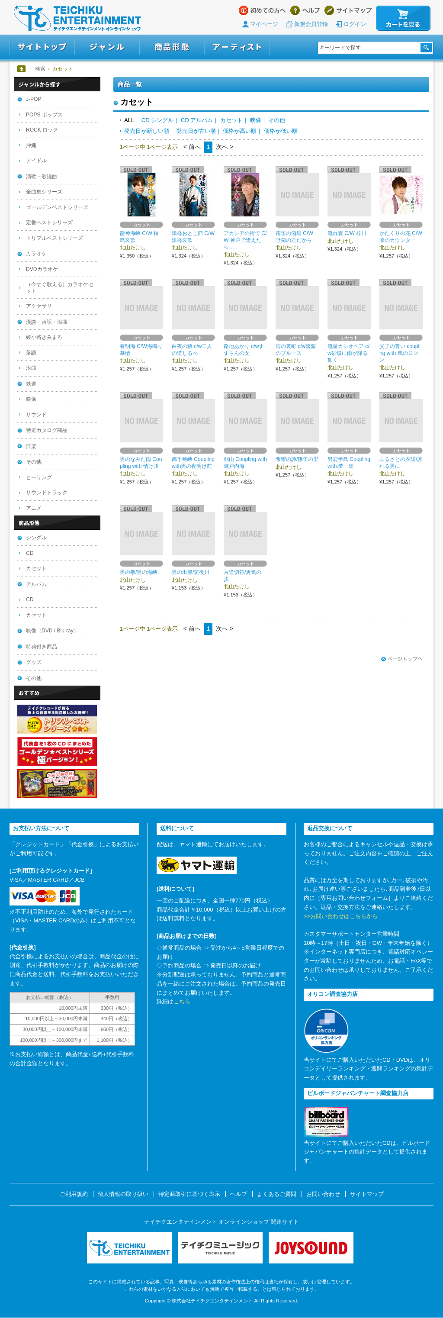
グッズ (34, 662)
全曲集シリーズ (44, 192)
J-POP (34, 99)
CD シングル (157, 120)
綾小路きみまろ (44, 337)
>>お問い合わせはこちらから (341, 916)
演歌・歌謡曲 (41, 177)
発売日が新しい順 (146, 131)
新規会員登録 (311, 24)
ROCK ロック (42, 130)
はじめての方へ (262, 10)
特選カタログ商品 (46, 430)
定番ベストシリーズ (49, 222)
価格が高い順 (240, 131)
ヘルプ (305, 10)
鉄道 (31, 384)
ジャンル (107, 47)
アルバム (36, 584)
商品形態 (172, 47)
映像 (255, 120)
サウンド (36, 415)
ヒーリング (39, 477)
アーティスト (237, 47)
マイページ (264, 24)
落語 (31, 353)
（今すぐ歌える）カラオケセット (59, 287)
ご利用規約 (74, 1194)
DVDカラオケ (42, 269)
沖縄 (31, 145)
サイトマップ (348, 10)
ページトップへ (402, 659)
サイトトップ (42, 47)
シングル (36, 538)
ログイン (354, 24)
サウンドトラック (46, 493)
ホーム (21, 68)
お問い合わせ (323, 1194)
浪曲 (31, 368)
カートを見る (403, 18)
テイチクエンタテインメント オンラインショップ (77, 18)
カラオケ (36, 254)
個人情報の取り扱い (123, 1194)
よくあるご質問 (276, 1194)
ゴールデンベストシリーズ (57, 207)
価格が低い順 (281, 131)
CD (29, 553)
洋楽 (31, 446)
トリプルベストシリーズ (54, 238)
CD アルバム (197, 120)
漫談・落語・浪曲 (46, 322)
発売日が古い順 (196, 131)
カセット (231, 120)
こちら (181, 1001)
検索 (40, 69)
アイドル (36, 161)
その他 (276, 120)
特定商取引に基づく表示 (189, 1194)
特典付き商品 (41, 647)
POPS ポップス (44, 115)
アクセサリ (39, 306)
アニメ (34, 508)
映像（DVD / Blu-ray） (52, 631)
